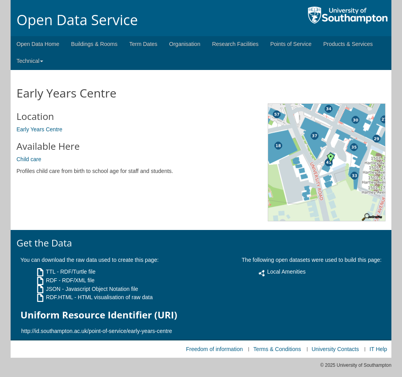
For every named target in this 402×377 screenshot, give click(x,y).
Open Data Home (37, 44)
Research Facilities (235, 44)
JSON (53, 289)
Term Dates (143, 44)
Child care (28, 159)
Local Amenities (286, 271)
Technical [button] (29, 61)
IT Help (378, 349)
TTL (50, 271)
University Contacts (335, 349)
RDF (51, 280)
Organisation (184, 44)
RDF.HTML (59, 297)
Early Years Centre (39, 129)
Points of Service (290, 44)
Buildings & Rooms (94, 44)
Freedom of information (214, 349)
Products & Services (348, 44)
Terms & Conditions (277, 349)
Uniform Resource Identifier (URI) (98, 315)
